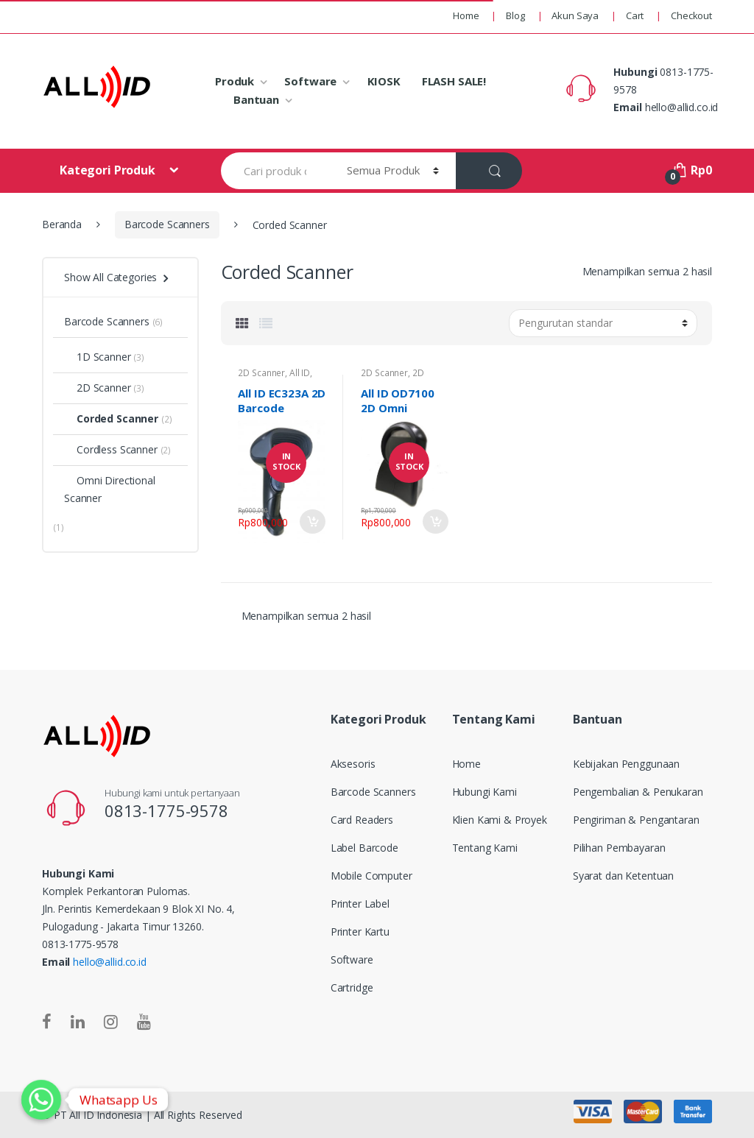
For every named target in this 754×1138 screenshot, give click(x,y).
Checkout (691, 15)
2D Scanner (261, 373)
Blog (515, 15)
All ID (299, 373)
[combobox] (275, 170)
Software (310, 81)
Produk (234, 81)
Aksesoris (353, 764)
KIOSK (384, 81)
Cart (635, 15)
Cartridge (352, 987)
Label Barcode (364, 848)
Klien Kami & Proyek (499, 820)
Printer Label (360, 904)
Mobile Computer (371, 876)
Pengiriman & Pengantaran (636, 820)
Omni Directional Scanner (109, 489)
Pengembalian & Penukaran (638, 792)
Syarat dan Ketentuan (623, 876)
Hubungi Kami (484, 792)
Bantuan (256, 99)
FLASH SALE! (454, 81)
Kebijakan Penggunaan (626, 764)
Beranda (62, 224)
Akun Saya (575, 15)
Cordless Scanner (111, 449)
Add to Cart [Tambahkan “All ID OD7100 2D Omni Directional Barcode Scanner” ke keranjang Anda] (435, 521)
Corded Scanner (111, 418)
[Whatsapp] (41, 1100)
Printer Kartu (360, 932)
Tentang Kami (485, 848)
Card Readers (362, 820)
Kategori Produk (109, 170)
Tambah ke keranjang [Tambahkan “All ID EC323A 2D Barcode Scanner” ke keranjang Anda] (312, 521)
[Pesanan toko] (603, 323)
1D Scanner (97, 357)
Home (466, 15)
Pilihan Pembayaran (619, 848)
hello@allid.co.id (110, 962)
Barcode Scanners (167, 224)
